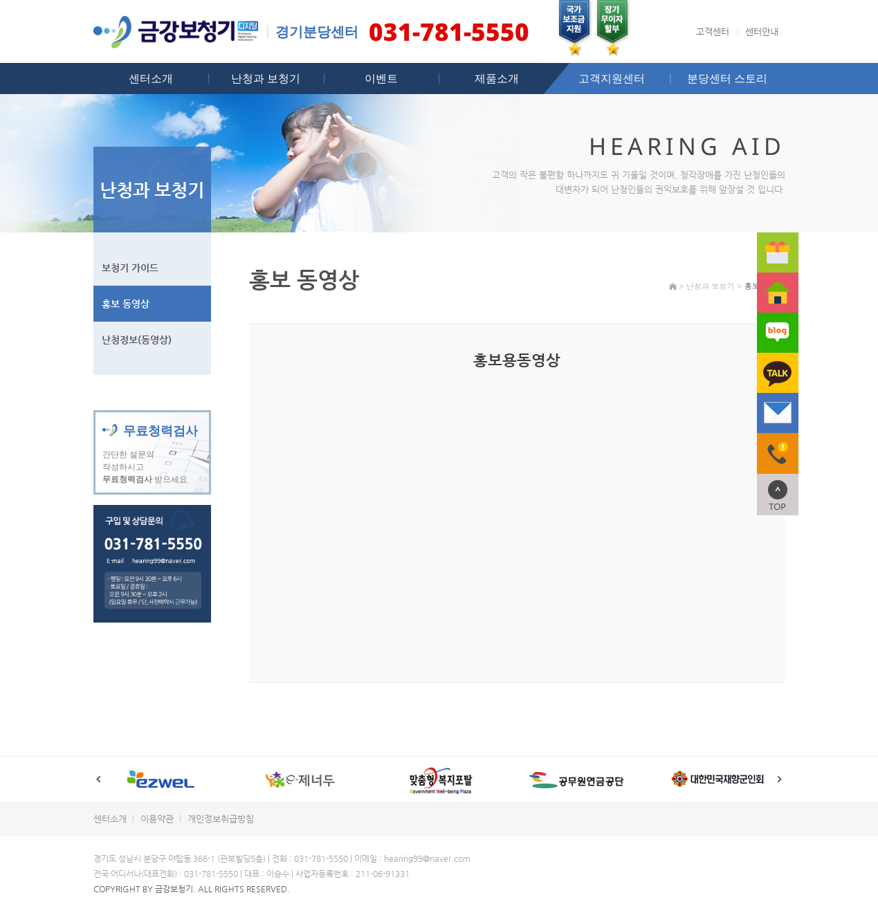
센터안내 (761, 31)
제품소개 (497, 78)
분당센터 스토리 (727, 78)
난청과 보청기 (265, 78)
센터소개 (151, 78)
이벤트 (381, 78)
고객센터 (712, 31)
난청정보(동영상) (137, 339)
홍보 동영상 (125, 303)
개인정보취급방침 (221, 818)
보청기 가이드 (130, 267)
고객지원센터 (611, 78)
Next (780, 779)
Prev (98, 779)
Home (673, 286)
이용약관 (157, 818)
